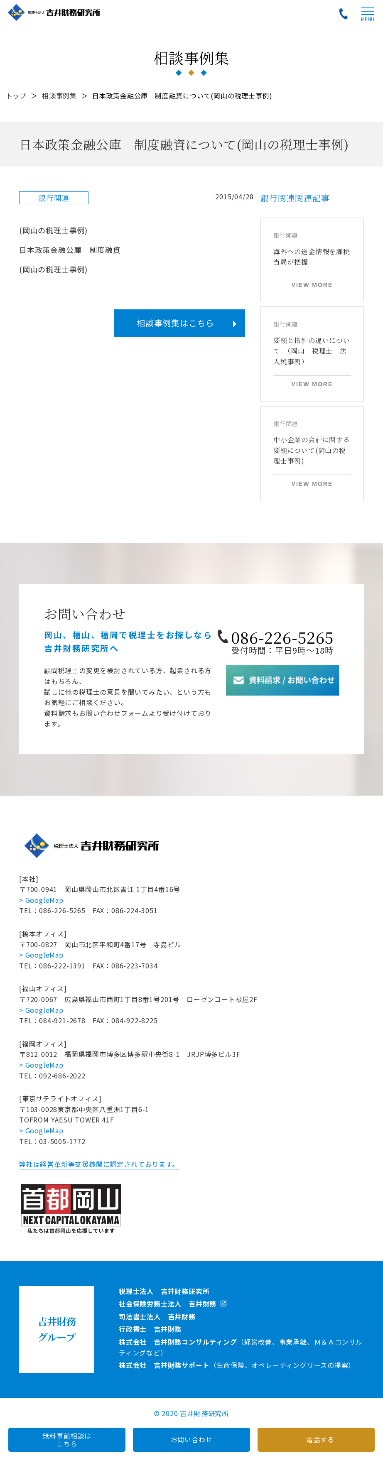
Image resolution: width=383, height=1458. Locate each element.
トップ (16, 95)
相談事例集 (59, 95)
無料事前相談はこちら (66, 1439)
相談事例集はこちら (175, 323)
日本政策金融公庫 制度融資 (69, 249)
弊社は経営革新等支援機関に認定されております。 (99, 1164)
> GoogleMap (41, 900)
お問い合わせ (192, 1439)
